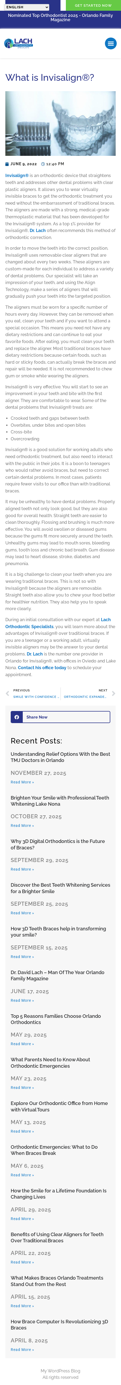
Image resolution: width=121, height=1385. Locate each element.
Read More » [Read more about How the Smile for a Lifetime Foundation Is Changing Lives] (22, 1219)
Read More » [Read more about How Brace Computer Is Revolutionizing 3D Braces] (22, 1349)
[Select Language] (26, 7)
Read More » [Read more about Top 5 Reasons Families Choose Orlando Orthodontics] (22, 1044)
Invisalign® (17, 175)
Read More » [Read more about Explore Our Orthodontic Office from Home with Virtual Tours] (22, 1131)
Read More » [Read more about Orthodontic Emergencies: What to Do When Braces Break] (22, 1175)
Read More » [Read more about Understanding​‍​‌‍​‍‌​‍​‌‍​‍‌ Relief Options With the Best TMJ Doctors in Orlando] (22, 782)
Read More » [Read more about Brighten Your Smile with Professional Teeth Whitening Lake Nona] (22, 825)
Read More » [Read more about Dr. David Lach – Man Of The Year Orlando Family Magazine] (22, 1000)
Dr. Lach (38, 230)
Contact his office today (42, 667)
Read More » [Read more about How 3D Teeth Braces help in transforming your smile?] (22, 957)
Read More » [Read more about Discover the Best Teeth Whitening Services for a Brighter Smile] (22, 913)
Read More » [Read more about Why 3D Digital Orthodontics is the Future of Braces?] (22, 869)
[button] (111, 43)
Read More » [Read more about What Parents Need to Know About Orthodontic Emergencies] (22, 1087)
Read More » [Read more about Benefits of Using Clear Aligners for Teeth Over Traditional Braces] (22, 1262)
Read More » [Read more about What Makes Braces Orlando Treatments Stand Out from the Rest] (22, 1306)
